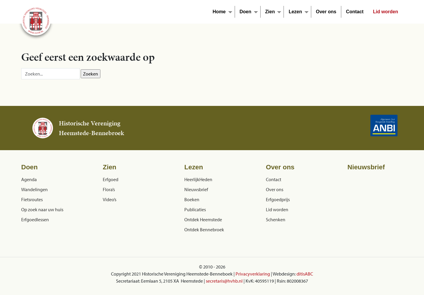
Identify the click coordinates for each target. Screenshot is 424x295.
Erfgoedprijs (278, 199)
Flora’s (109, 189)
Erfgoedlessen (35, 219)
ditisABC (305, 274)
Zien (270, 11)
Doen (245, 11)
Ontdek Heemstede (203, 219)
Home (219, 11)
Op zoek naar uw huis (42, 209)
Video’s (109, 199)
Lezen (295, 11)
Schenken (275, 219)
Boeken (191, 199)
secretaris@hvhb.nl (224, 281)
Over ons (326, 11)
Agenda (29, 179)
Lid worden (385, 11)
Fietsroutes (32, 199)
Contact (355, 11)
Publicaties (195, 209)
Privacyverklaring (253, 274)
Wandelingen (34, 189)
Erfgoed (110, 179)
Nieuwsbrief (196, 189)
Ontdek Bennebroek (204, 229)
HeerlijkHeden (198, 179)
